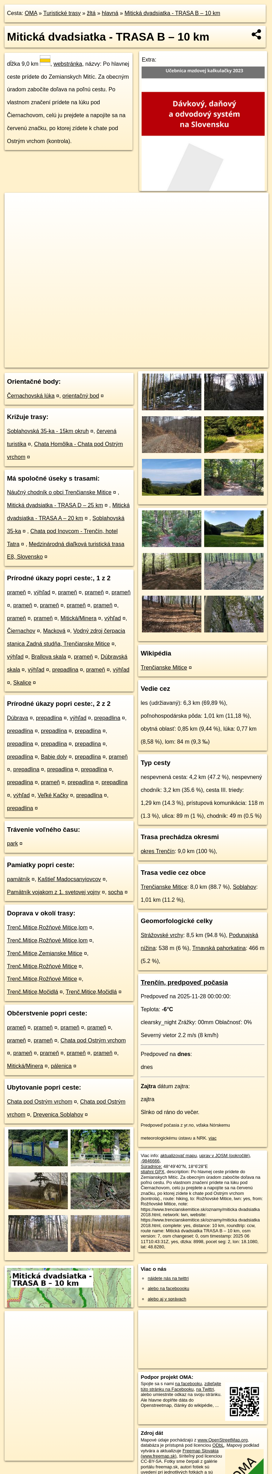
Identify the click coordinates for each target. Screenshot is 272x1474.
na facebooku (188, 1383)
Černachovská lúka (31, 396)
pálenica (61, 1066)
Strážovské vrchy (162, 935)
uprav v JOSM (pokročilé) (224, 1155)
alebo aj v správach (167, 1299)
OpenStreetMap (147, 362)
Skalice (22, 683)
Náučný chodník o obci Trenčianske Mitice (59, 492)
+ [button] (16, 204)
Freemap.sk (183, 362)
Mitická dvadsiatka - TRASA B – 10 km (172, 13)
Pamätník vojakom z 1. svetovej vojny (53, 892)
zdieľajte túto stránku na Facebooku (181, 1386)
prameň (16, 592)
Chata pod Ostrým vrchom (93, 1040)
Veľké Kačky (52, 795)
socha (115, 892)
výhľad (42, 592)
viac (213, 1138)
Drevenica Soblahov (58, 1115)
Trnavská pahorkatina (219, 948)
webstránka (67, 64)
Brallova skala (48, 657)
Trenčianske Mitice (164, 668)
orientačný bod (80, 396)
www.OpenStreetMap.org (223, 1440)
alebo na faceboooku (168, 1288)
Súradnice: (151, 1166)
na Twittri (205, 1389)
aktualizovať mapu (178, 1155)
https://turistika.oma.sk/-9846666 (236, 362)
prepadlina (65, 670)
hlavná (110, 13)
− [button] (16, 215)
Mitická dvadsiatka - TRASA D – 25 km (55, 505)
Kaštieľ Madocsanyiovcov (69, 879)
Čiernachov (21, 631)
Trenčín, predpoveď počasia (184, 982)
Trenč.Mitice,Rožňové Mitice (42, 966)
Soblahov (244, 887)
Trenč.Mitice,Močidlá (32, 992)
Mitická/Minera (78, 618)
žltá (91, 13)
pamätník (18, 879)
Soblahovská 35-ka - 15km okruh (48, 431)
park (12, 843)
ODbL (218, 1445)
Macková (54, 631)
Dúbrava (17, 718)
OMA (31, 13)
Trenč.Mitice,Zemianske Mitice (44, 953)
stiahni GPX (152, 1171)
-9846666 (150, 1160)
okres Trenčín (157, 851)
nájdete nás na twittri (168, 1278)
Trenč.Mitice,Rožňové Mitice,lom (47, 927)
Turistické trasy (62, 13)
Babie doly (54, 757)
